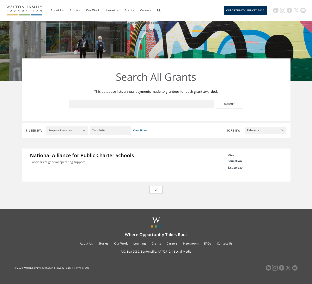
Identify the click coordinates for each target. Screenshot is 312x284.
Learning (112, 10)
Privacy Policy (63, 268)
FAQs (207, 243)
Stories (75, 10)
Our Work (93, 10)
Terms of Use (82, 268)
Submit (229, 104)
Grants (129, 10)
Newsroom (190, 243)
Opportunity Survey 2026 (245, 10)
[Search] (158, 10)
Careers (145, 10)
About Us (57, 10)
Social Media (182, 251)
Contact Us (224, 243)
